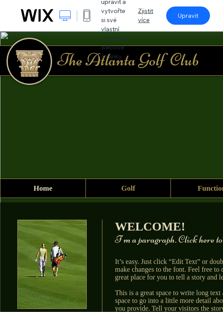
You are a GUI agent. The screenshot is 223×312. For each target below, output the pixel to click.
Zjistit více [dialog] (145, 15)
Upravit (188, 16)
